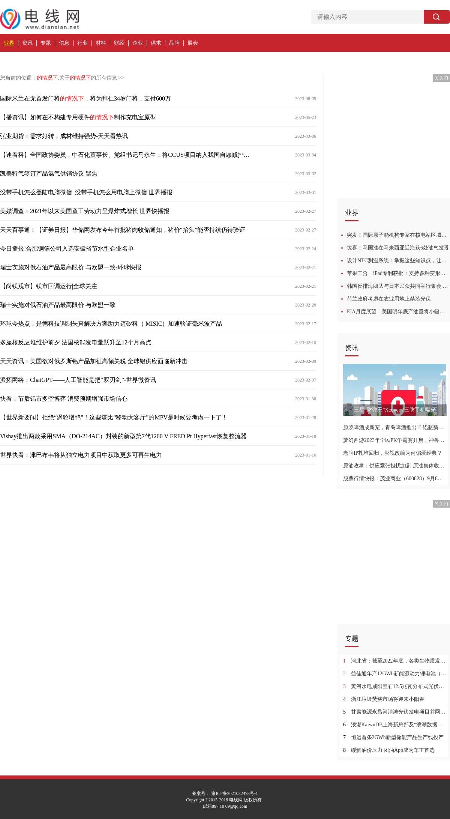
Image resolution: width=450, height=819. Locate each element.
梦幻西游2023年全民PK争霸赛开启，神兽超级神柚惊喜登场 (394, 440)
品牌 (174, 43)
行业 (82, 43)
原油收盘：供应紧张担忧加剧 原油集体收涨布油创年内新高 (394, 466)
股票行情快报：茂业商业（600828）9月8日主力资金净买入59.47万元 (394, 478)
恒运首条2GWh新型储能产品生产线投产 (393, 737)
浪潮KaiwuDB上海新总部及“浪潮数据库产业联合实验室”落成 (394, 724)
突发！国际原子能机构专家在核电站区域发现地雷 (398, 235)
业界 (9, 43)
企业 (137, 43)
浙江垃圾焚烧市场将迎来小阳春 (383, 699)
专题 (45, 43)
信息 (64, 43)
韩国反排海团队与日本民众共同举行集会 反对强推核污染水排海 (398, 286)
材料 (101, 43)
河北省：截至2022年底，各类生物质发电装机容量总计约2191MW (394, 661)
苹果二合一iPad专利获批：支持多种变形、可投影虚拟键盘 (398, 273)
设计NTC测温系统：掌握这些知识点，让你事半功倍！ (398, 260)
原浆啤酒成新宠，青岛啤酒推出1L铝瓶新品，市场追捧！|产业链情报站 (394, 427)
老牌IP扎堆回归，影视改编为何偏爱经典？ (392, 453)
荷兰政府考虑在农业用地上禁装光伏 (389, 299)
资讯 (27, 43)
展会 (193, 43)
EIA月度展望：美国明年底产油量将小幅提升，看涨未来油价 (398, 311)
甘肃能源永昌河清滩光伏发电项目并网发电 (394, 712)
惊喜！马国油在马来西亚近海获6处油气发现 (398, 248)
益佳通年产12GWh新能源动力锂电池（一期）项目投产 (394, 673)
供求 (156, 43)
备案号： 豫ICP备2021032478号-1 (225, 793)
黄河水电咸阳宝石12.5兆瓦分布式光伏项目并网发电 (394, 686)
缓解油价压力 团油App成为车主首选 (389, 750)
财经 (119, 43)
